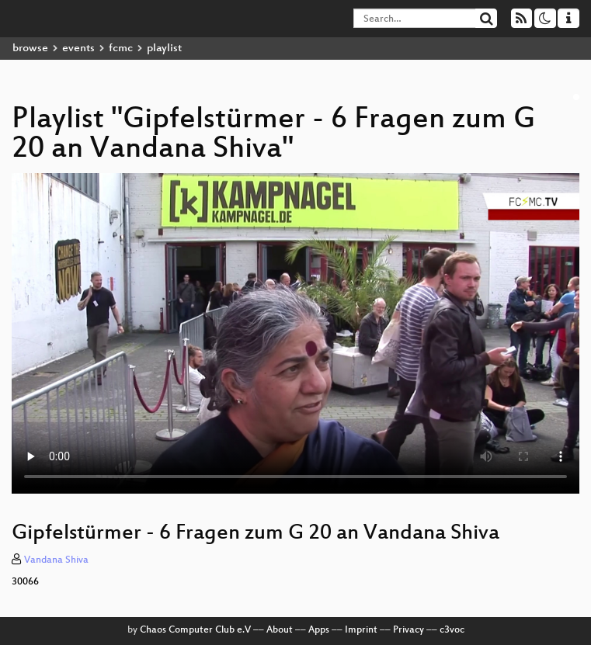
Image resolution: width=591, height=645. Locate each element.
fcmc (121, 48)
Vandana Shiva (56, 560)
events (78, 48)
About (279, 630)
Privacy (408, 630)
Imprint (361, 630)
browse (30, 48)
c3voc (452, 630)
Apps (318, 630)
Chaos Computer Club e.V (195, 630)
